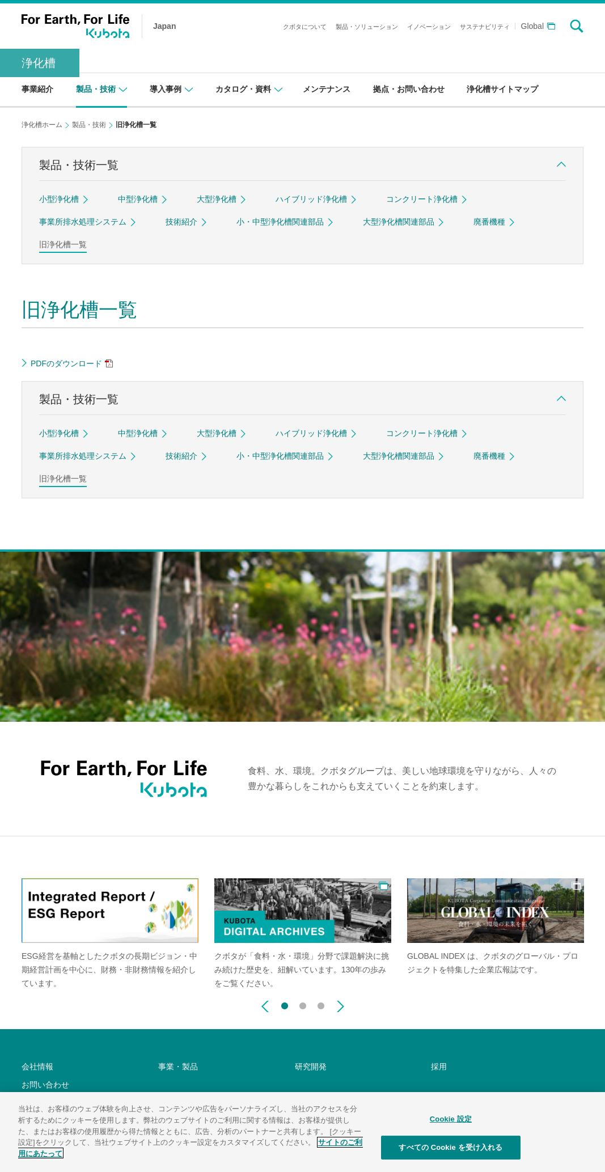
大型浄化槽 (216, 199)
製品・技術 (89, 125)
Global (532, 26)
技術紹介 (181, 221)
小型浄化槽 (59, 199)
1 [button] (284, 1003)
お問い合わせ (45, 1084)
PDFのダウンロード (66, 363)
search (576, 26)
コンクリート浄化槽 (422, 199)
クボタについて (305, 26)
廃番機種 (489, 221)
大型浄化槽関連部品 (398, 221)
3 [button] (321, 1003)
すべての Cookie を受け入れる (450, 1155)
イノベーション (429, 26)
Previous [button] (265, 1006)
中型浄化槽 (138, 199)
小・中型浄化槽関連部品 (280, 221)
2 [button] (302, 1003)
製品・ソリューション (367, 26)
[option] (110, 934)
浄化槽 (39, 63)
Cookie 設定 (451, 1127)
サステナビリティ (485, 26)
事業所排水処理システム (82, 221)
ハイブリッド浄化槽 (311, 199)
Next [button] (340, 1006)
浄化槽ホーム (42, 125)
